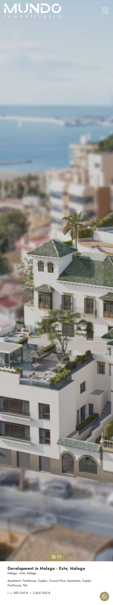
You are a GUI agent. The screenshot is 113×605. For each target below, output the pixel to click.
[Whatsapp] (104, 596)
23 (56, 556)
